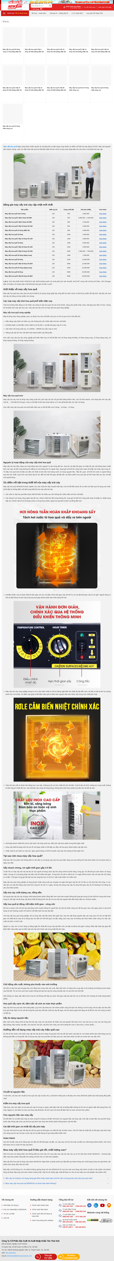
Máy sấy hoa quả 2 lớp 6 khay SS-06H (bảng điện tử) (34, 51)
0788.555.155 (80, 1211)
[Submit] (50, 6)
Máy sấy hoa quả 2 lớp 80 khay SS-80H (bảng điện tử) (56, 89)
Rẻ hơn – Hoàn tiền (39, 13)
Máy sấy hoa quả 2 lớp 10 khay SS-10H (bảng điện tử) (56, 51)
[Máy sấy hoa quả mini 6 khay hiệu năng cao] (79, 75)
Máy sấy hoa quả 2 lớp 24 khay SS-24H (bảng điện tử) (12, 89)
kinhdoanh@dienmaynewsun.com (19, 1256)
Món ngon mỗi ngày (105, 7)
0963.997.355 (68, 1211)
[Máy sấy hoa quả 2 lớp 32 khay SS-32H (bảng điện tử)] (35, 75)
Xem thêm (103, 214)
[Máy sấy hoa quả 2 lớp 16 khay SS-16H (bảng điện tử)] (101, 37)
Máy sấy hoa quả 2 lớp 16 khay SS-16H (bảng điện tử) (100, 51)
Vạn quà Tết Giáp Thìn (94, 13)
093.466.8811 (80, 1227)
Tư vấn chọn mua (89, 7)
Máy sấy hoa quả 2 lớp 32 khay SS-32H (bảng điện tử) (34, 89)
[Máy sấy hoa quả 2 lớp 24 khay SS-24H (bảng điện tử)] (13, 75)
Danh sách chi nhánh (73, 7)
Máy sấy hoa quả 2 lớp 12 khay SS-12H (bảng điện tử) (78, 51)
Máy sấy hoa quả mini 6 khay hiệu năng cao (79, 89)
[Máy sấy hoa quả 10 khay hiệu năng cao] (101, 75)
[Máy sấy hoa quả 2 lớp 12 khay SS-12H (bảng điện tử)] (79, 37)
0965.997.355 (68, 1216)
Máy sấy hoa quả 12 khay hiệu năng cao (11, 127)
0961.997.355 (68, 1206)
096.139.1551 (68, 1222)
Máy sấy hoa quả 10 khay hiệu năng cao (100, 89)
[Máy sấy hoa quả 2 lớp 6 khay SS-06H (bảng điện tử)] (35, 37)
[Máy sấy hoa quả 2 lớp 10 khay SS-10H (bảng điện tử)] (57, 37)
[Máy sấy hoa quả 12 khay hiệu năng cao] (13, 114)
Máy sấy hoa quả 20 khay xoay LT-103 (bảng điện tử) (12, 51)
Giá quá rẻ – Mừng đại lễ (59, 13)
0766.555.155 (80, 1206)
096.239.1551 (80, 1222)
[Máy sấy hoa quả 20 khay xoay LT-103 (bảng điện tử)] (13, 37)
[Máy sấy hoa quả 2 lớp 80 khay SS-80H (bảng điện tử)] (57, 75)
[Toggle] (108, 1178)
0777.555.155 (80, 1216)
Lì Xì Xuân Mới (77, 13)
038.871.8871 (68, 1227)
